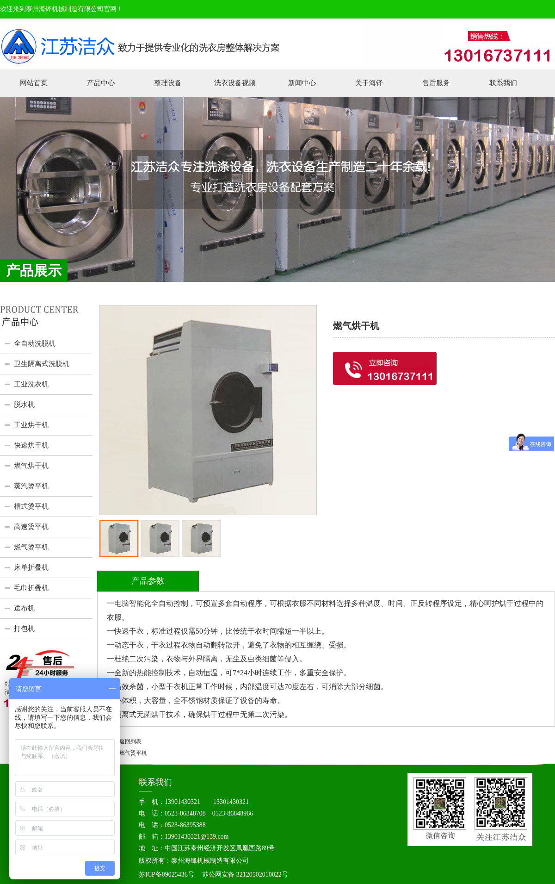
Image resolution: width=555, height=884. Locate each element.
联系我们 (503, 83)
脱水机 (24, 404)
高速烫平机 (31, 526)
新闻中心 (302, 83)
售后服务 (436, 83)
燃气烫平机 (31, 547)
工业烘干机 (31, 425)
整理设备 (168, 83)
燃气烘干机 (31, 465)
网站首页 (34, 83)
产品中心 (101, 83)
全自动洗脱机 (35, 343)
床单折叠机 (31, 567)
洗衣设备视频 (235, 83)
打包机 (24, 628)
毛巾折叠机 (31, 587)
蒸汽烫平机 (31, 486)
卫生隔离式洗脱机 (41, 363)
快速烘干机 (31, 445)
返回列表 (130, 741)
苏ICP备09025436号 (166, 874)
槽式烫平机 (31, 506)
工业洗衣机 (31, 384)
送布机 (24, 608)
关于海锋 (369, 83)
